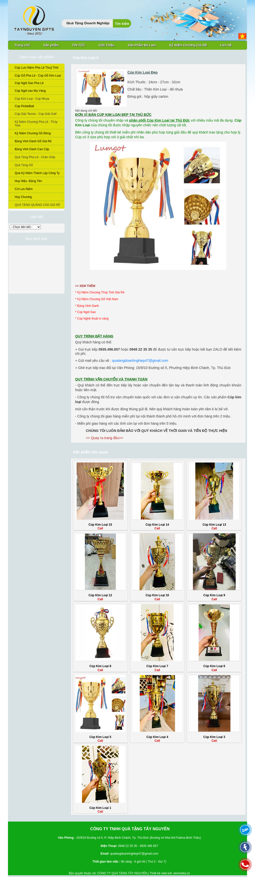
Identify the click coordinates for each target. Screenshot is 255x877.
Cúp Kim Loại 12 (100, 595)
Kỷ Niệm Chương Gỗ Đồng (33, 133)
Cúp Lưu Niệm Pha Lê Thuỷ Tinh (37, 67)
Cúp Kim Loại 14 (157, 524)
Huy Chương (23, 197)
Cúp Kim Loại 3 (214, 737)
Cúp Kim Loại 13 (214, 524)
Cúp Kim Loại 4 (157, 737)
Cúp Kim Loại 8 (100, 666)
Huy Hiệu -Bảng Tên (28, 181)
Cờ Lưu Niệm (24, 189)
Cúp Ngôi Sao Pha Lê (29, 83)
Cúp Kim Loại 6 (214, 666)
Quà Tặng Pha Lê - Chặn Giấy (35, 157)
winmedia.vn (181, 873)
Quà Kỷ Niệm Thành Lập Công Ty (37, 173)
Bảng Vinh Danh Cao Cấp (32, 149)
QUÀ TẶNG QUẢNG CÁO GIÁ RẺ (37, 205)
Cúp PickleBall (24, 106)
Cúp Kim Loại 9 (214, 595)
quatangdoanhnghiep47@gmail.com (140, 361)
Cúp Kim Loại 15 (100, 524)
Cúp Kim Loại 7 (157, 666)
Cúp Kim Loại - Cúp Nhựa (32, 98)
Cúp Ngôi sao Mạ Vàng (30, 90)
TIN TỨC (78, 45)
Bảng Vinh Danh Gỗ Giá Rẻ (33, 141)
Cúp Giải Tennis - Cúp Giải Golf (36, 114)
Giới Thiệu (106, 45)
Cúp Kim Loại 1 (100, 808)
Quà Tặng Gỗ (24, 165)
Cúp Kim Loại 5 (100, 737)
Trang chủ (22, 45)
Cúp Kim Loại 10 (157, 595)
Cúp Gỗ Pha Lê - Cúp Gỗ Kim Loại (38, 75)
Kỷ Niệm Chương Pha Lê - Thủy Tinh (36, 123)
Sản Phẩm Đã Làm (142, 45)
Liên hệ (225, 45)
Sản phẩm (51, 45)
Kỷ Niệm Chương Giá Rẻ (188, 45)
